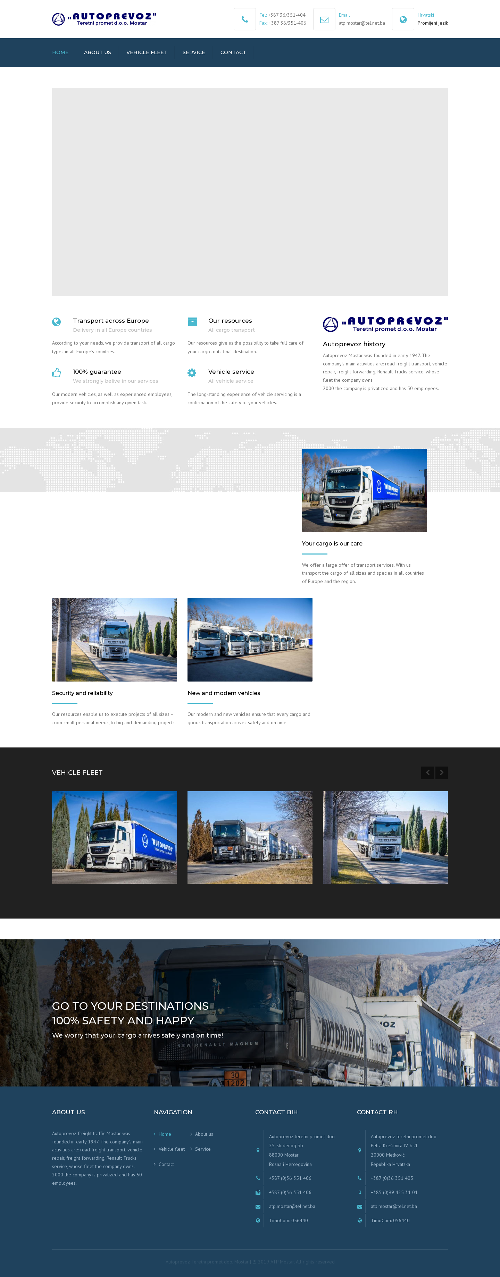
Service (194, 52)
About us (97, 52)
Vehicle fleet (146, 52)
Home (60, 52)
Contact (233, 52)
